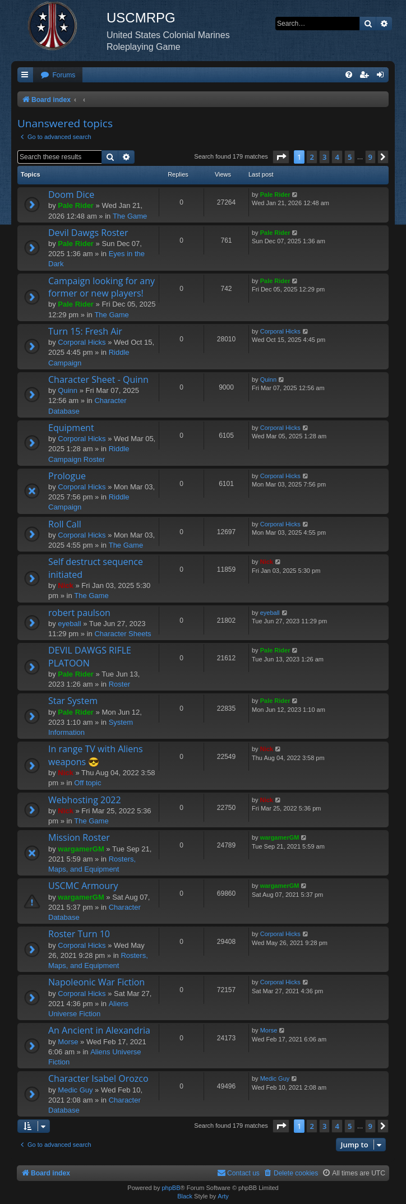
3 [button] (324, 157)
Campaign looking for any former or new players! (101, 287)
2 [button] (311, 157)
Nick (65, 585)
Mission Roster (79, 837)
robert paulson (79, 612)
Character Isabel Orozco (98, 1078)
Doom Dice (71, 194)
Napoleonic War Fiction (96, 982)
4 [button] (337, 157)
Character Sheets (122, 633)
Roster (119, 684)
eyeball (69, 623)
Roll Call (64, 524)
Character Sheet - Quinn (98, 379)
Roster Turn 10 (79, 934)
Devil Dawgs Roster (88, 232)
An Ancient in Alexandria (99, 1030)
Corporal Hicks (81, 342)
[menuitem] (58, 75)
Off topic (87, 783)
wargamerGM (81, 849)
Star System (73, 700)
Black (184, 1196)
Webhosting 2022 (84, 800)
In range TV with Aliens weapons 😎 (95, 755)
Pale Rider (76, 205)
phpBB (171, 1187)
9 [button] (370, 157)
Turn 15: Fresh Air (85, 331)
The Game (130, 216)
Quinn (67, 390)
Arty (223, 1196)
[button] (281, 157)
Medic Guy (75, 1090)
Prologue (67, 476)
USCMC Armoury (83, 885)
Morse (68, 1042)
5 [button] (350, 157)
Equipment (71, 428)
